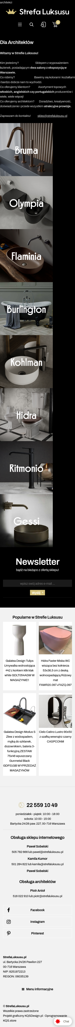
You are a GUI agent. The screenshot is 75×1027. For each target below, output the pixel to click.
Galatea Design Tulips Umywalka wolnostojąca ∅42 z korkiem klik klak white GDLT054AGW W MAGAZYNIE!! (19, 670)
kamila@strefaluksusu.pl (47, 864)
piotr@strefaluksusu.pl (48, 896)
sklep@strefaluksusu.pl (52, 115)
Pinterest (24, 933)
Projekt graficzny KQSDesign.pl (23, 1015)
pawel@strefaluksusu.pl (48, 852)
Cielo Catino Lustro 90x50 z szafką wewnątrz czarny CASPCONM (55, 736)
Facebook (25, 910)
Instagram (25, 921)
